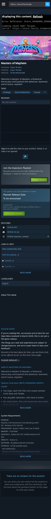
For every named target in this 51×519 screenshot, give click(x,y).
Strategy (6, 94)
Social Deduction (22, 94)
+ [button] (44, 94)
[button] (25, 104)
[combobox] (27, 4)
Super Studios (16, 69)
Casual (37, 94)
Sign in (4, 150)
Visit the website (10, 256)
